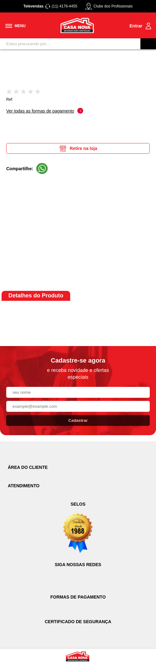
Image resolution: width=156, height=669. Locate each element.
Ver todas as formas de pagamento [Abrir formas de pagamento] (44, 111)
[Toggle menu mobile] (15, 26)
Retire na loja (78, 148)
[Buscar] (148, 43)
